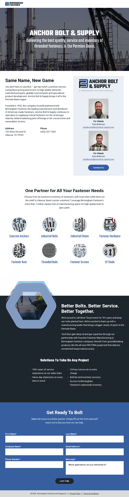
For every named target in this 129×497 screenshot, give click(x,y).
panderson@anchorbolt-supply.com (98, 127)
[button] (14, 4)
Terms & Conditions (91, 494)
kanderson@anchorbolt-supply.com (98, 159)
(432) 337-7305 (48, 131)
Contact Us (98, 167)
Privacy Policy (75, 494)
